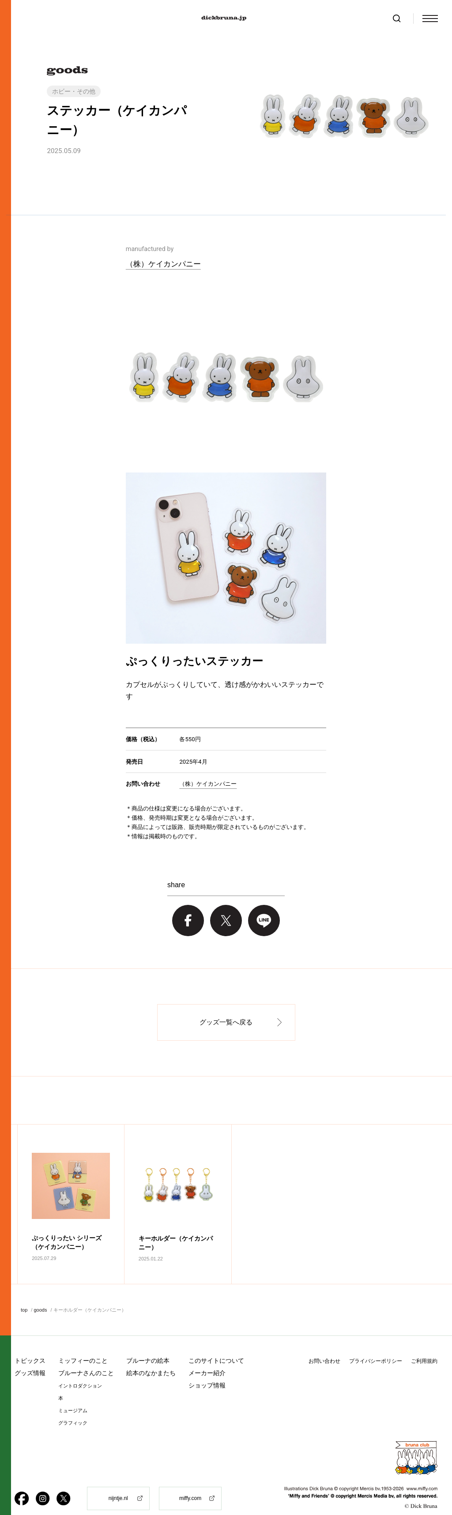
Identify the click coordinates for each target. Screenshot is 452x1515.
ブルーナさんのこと (86, 1358)
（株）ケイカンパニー (163, 263)
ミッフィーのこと (83, 1346)
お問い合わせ (324, 1346)
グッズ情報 (30, 1358)
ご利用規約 (424, 1346)
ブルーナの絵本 (148, 1346)
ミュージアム (72, 1396)
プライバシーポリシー (375, 1346)
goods (40, 1295)
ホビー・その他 (73, 91)
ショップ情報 (207, 1370)
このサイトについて (216, 1346)
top (24, 1295)
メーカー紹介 (207, 1358)
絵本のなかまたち (151, 1358)
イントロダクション (80, 1371)
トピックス (30, 1346)
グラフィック (72, 1408)
